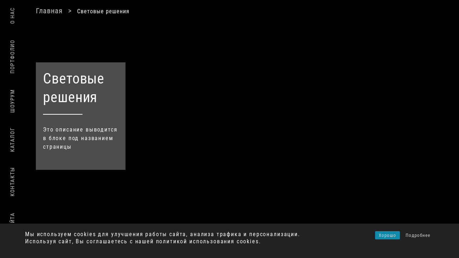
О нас (12, 15)
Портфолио (12, 56)
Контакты (12, 181)
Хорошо (387, 235)
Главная (146, 10)
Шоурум (12, 101)
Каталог (12, 140)
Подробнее (418, 235)
